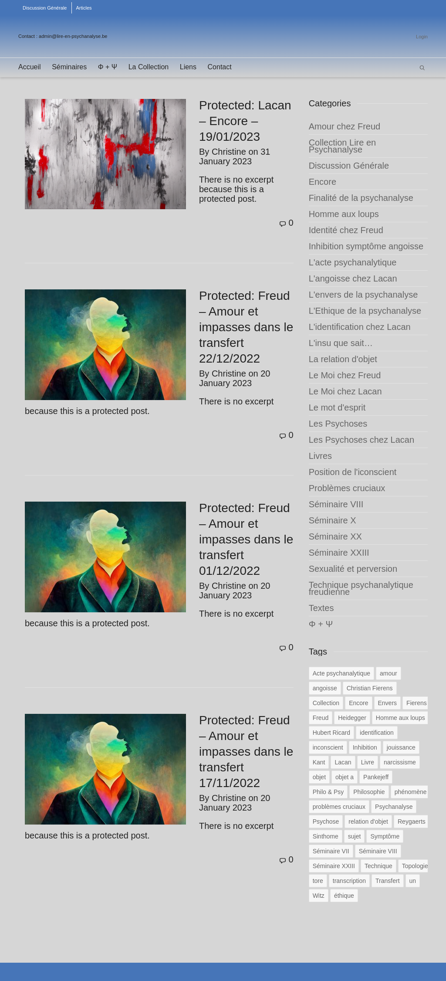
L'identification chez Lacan (360, 327)
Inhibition (365, 747)
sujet (354, 836)
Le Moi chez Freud (345, 375)
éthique (344, 895)
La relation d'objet (343, 359)
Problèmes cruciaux (347, 488)
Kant (319, 762)
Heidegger (352, 717)
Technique (378, 865)
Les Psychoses (338, 423)
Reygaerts (412, 821)
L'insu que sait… (341, 343)
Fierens (416, 702)
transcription (349, 880)
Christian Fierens (370, 688)
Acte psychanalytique (341, 673)
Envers (387, 702)
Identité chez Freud (346, 230)
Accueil (29, 67)
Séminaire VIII (336, 504)
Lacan (342, 762)
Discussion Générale (45, 7)
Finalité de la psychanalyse (361, 198)
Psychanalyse (393, 806)
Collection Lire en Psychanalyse (342, 146)
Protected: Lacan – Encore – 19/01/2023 (245, 120)
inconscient (328, 747)
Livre (367, 762)
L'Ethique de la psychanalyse (365, 311)
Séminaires (69, 67)
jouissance (401, 747)
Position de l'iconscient (353, 472)
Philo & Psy (328, 791)
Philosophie (369, 791)
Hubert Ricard (331, 732)
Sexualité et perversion (353, 569)
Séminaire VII (331, 851)
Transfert (387, 880)
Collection (326, 702)
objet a (344, 777)
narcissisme (400, 762)
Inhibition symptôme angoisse (366, 246)
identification (377, 732)
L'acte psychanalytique (353, 262)
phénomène (411, 791)
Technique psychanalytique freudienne (361, 588)
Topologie (415, 865)
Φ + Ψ (107, 67)
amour (388, 673)
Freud (321, 717)
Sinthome (325, 836)
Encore (322, 182)
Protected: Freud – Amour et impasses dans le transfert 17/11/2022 (246, 751)
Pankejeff (376, 777)
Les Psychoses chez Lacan (361, 440)
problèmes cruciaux (339, 806)
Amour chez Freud (345, 126)
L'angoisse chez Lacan (353, 278)
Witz (318, 895)
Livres (320, 456)
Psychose (326, 821)
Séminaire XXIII (339, 552)
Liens (188, 67)
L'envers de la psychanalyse (363, 294)
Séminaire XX (335, 536)
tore (318, 880)
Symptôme (384, 836)
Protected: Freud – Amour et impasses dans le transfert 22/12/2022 (246, 327)
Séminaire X (332, 520)
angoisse (325, 688)
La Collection (148, 67)
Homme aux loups (344, 214)
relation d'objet (368, 821)
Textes (321, 608)
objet (319, 777)
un (412, 880)
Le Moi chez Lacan (345, 391)
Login (422, 36)
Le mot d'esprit (337, 407)
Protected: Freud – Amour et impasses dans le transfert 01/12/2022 (246, 539)
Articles (84, 7)
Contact (220, 67)
